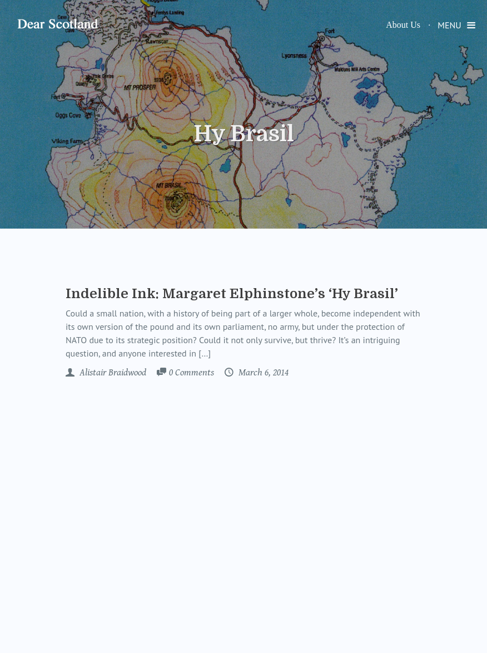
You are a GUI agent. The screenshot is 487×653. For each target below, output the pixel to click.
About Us (403, 24)
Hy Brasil (243, 134)
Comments (191, 373)
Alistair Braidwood (111, 372)
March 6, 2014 (262, 372)
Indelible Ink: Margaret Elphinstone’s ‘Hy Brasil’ (232, 293)
